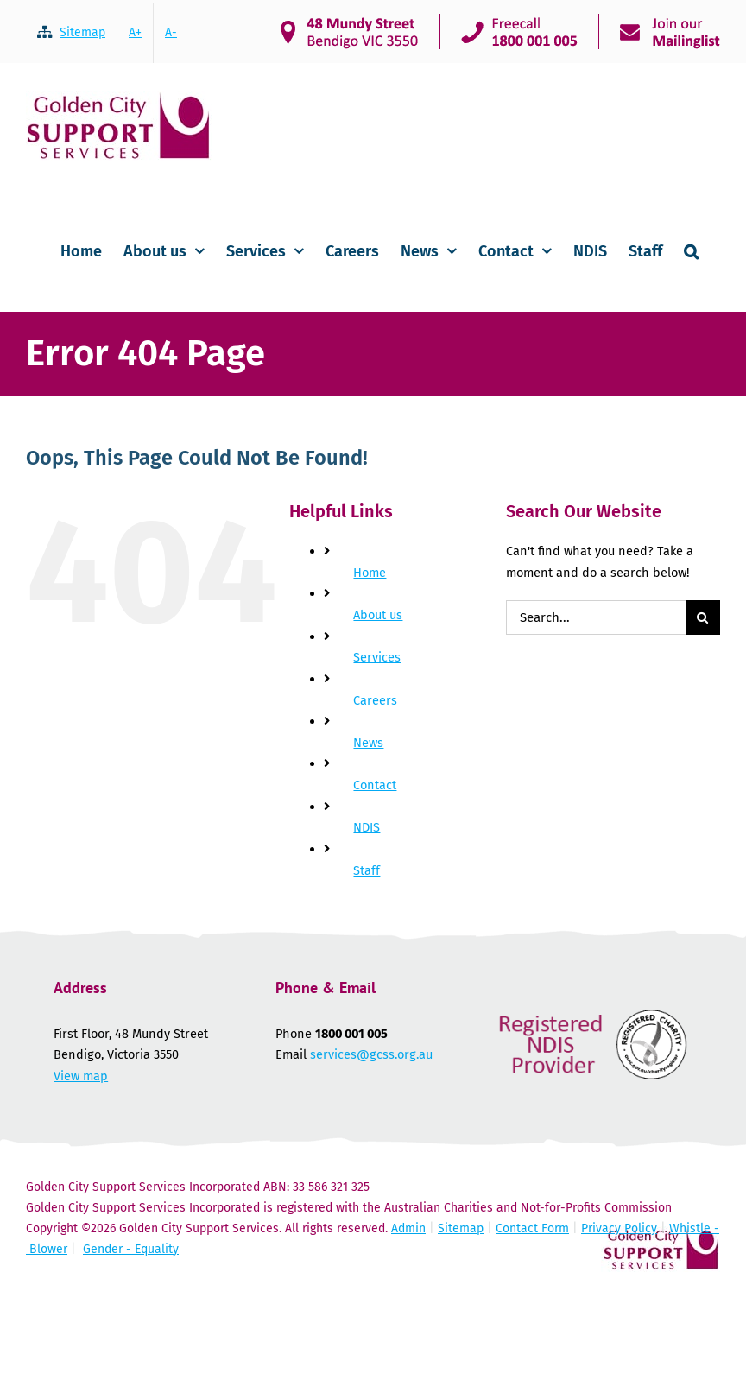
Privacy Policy (619, 1228)
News (368, 742)
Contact (374, 785)
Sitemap (461, 1228)
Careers (375, 700)
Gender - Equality (131, 1249)
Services (377, 657)
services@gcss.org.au (371, 1054)
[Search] (703, 617)
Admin (408, 1228)
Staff (366, 870)
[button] (691, 249)
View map (81, 1076)
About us (377, 615)
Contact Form (532, 1228)
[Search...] (596, 617)
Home (369, 572)
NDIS (366, 827)
